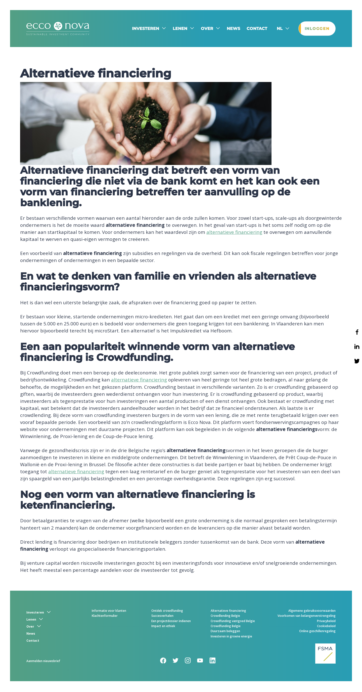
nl (278, 29)
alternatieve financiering (234, 233)
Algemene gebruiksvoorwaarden (312, 611)
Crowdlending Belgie (225, 616)
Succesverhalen (162, 616)
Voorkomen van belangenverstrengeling (307, 616)
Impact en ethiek (163, 627)
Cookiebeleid (326, 627)
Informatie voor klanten (109, 611)
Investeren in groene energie (231, 637)
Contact (255, 28)
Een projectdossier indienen (171, 622)
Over (205, 28)
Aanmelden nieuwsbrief (43, 662)
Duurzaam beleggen (225, 632)
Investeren (143, 28)
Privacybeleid (326, 622)
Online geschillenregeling (317, 632)
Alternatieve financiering (228, 611)
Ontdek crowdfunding (167, 611)
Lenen (178, 28)
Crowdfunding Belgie (226, 627)
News (231, 28)
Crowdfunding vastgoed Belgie (233, 622)
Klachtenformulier (105, 616)
